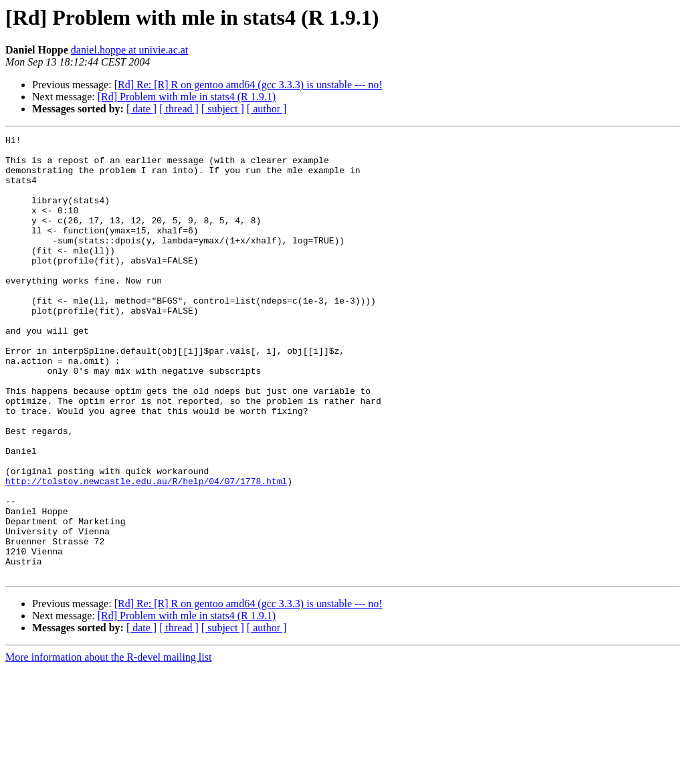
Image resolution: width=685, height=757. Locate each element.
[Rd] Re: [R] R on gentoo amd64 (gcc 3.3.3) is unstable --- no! (248, 84)
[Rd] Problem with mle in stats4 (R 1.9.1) (187, 96)
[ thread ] (179, 108)
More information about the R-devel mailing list (108, 745)
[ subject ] (222, 108)
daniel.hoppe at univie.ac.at (129, 50)
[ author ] (267, 108)
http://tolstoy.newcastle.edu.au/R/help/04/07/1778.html (146, 551)
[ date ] (141, 108)
